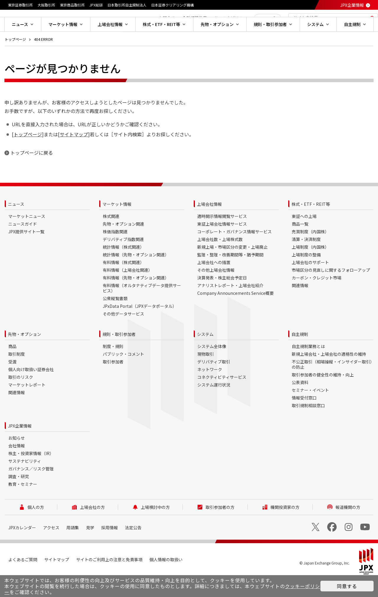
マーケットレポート (26, 404)
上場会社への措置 (213, 281)
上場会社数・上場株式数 (220, 258)
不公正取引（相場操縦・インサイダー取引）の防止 (332, 383)
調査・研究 (18, 495)
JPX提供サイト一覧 (26, 250)
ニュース (16, 223)
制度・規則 (113, 365)
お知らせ (16, 457)
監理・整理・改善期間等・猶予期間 (230, 273)
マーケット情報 (116, 223)
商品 (12, 365)
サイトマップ (74, 153)
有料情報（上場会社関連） (127, 289)
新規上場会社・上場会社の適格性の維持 (329, 373)
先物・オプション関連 (123, 243)
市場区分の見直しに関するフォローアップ (331, 289)
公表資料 (300, 401)
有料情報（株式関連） (123, 281)
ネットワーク (209, 388)
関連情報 (300, 304)
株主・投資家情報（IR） (31, 472)
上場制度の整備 (306, 273)
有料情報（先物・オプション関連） (136, 297)
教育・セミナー (22, 503)
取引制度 (16, 373)
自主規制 (299, 353)
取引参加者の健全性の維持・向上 (323, 394)
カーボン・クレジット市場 (316, 297)
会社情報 (16, 464)
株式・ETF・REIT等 (310, 223)
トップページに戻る (31, 171)
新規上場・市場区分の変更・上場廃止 (232, 266)
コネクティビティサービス (221, 396)
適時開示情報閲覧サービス (222, 235)
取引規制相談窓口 (308, 424)
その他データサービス (123, 333)
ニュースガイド (22, 243)
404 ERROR (43, 58)
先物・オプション (24, 353)
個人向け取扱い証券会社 (31, 388)
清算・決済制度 (306, 258)
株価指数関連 (115, 250)
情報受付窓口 (304, 417)
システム (205, 353)
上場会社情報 (209, 223)
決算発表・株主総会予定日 (222, 297)
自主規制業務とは (308, 365)
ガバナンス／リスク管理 (31, 488)
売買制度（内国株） (310, 250)
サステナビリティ (24, 480)
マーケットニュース (26, 235)
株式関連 (111, 235)
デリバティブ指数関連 (123, 258)
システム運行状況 (213, 404)
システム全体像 (211, 365)
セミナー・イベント (310, 409)
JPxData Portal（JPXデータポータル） (140, 325)
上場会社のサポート (310, 281)
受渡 (12, 381)
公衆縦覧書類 (115, 317)
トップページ (15, 58)
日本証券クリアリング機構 (172, 4)
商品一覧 (300, 243)
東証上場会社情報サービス (222, 243)
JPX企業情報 (352, 5)
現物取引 (205, 373)
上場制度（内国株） (310, 266)
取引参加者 (113, 381)
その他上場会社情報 (215, 289)
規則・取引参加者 (119, 353)
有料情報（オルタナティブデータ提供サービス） (142, 307)
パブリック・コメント (123, 373)
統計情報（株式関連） (123, 266)
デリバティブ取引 (213, 381)
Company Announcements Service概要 (235, 312)
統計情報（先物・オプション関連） (136, 273)
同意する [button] (347, 586)
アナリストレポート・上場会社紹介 (230, 304)
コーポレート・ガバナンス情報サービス (234, 250)
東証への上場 (304, 235)
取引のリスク (20, 396)
